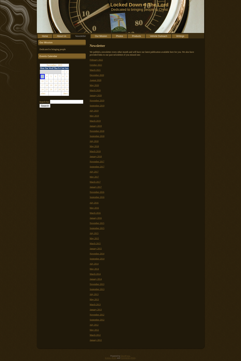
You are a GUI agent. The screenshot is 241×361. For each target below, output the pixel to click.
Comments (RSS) (128, 358)
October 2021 (96, 65)
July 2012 (94, 325)
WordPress (125, 356)
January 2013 (96, 309)
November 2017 (97, 161)
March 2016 (95, 213)
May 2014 (94, 269)
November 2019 (97, 100)
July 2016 (94, 202)
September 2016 (97, 197)
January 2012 (96, 340)
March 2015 (95, 243)
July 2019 (94, 110)
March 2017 (95, 182)
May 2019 (94, 115)
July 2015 (94, 233)
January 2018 (96, 156)
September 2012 (97, 319)
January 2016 (96, 218)
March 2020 (95, 90)
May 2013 (94, 299)
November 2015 (97, 223)
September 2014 (97, 258)
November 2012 (97, 314)
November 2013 (97, 284)
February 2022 (96, 60)
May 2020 (94, 85)
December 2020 (97, 75)
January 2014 (96, 279)
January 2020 (96, 95)
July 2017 (94, 171)
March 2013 (95, 304)
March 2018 (95, 151)
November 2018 (97, 131)
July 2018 (94, 141)
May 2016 (94, 208)
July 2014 (94, 264)
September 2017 (97, 166)
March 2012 (95, 335)
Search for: (44, 102)
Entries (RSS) (111, 358)
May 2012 (94, 330)
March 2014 (95, 274)
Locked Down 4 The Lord (139, 5)
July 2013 (94, 294)
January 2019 (96, 126)
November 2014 (97, 253)
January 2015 (96, 248)
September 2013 (97, 289)
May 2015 (94, 238)
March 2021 (95, 70)
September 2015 (97, 228)
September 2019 (97, 105)
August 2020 (95, 80)
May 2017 (94, 177)
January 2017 (96, 187)
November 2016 (97, 192)
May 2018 (94, 146)
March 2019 (95, 121)
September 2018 (97, 136)
